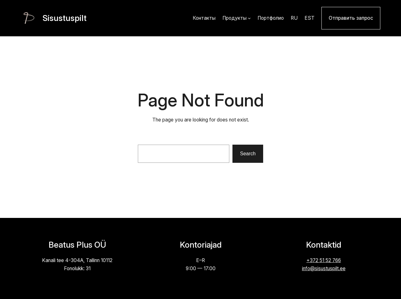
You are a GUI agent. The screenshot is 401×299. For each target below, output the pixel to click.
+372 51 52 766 (323, 260)
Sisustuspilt (64, 18)
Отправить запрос (351, 18)
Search (248, 153)
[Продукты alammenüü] (249, 18)
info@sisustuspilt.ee (324, 268)
